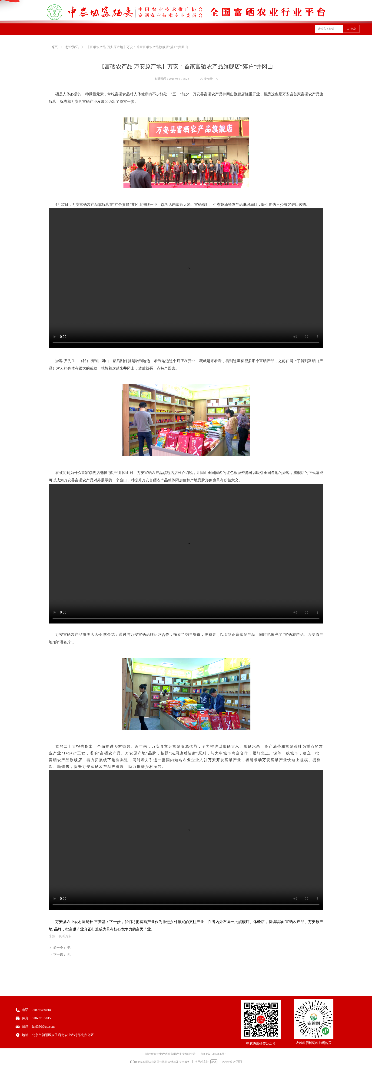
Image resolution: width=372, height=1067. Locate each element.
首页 (54, 47)
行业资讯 (72, 47)
